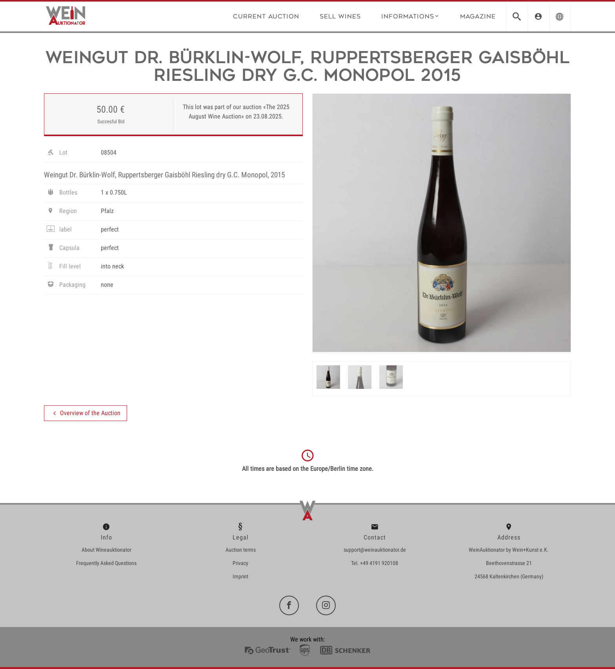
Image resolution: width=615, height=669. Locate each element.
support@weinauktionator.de (375, 550)
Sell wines (340, 16)
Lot (56, 153)
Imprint (240, 576)
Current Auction (266, 16)
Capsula (63, 248)
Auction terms (241, 550)
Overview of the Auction (85, 413)
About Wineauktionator (106, 550)
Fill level (63, 267)
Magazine (478, 16)
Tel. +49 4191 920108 (374, 563)
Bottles (61, 193)
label (59, 230)
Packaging (66, 285)
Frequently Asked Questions (106, 563)
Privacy (240, 563)
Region (61, 212)
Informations (410, 16)
